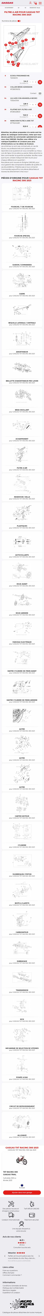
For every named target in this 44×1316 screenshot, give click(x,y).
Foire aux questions (10, 1270)
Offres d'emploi (8, 1273)
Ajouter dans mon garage (22, 1192)
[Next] (25, 7)
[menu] (40, 3)
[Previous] (19, 7)
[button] (22, 1160)
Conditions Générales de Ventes (15, 1286)
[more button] (35, 82)
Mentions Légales (9, 1290)
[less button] (30, 82)
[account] (30, 2)
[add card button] (40, 82)
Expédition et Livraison (11, 1293)
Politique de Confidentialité (13, 1288)
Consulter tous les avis (21, 1247)
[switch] (19, 21)
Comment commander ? (12, 1275)
